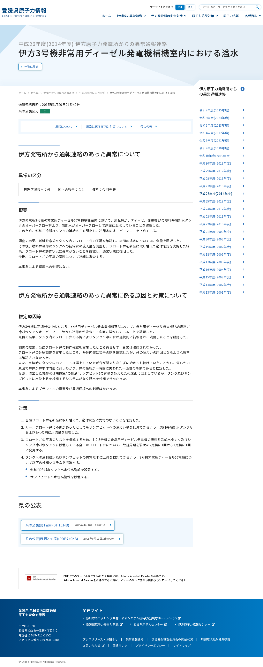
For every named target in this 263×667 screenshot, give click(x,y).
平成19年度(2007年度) (215, 247)
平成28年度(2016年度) (215, 178)
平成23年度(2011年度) (215, 216)
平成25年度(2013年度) (215, 201)
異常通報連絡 (135, 640)
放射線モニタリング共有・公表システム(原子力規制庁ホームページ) (131, 619)
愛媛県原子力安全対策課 (102, 625)
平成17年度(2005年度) (215, 262)
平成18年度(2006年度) (215, 254)
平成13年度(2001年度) (215, 292)
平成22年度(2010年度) (215, 224)
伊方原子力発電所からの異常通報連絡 (52, 92)
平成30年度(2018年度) (215, 163)
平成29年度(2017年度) (215, 171)
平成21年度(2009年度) (215, 231)
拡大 (190, 7)
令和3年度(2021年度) (214, 140)
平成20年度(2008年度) (215, 239)
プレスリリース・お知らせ (100, 640)
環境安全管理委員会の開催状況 (172, 640)
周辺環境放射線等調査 (216, 640)
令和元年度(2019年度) (215, 155)
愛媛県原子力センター (148, 625)
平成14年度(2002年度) (215, 285)
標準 (180, 7)
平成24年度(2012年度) (215, 209)
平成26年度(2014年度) (92, 92)
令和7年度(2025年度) (214, 110)
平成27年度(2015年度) (215, 186)
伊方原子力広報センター (194, 625)
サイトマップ (182, 646)
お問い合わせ (91, 646)
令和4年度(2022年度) (214, 133)
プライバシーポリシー (150, 646)
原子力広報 (231, 16)
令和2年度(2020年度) (214, 148)
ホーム (106, 16)
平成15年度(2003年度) (215, 277)
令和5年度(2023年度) (214, 125)
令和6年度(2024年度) (214, 118)
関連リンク (120, 646)
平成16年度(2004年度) (215, 269)
